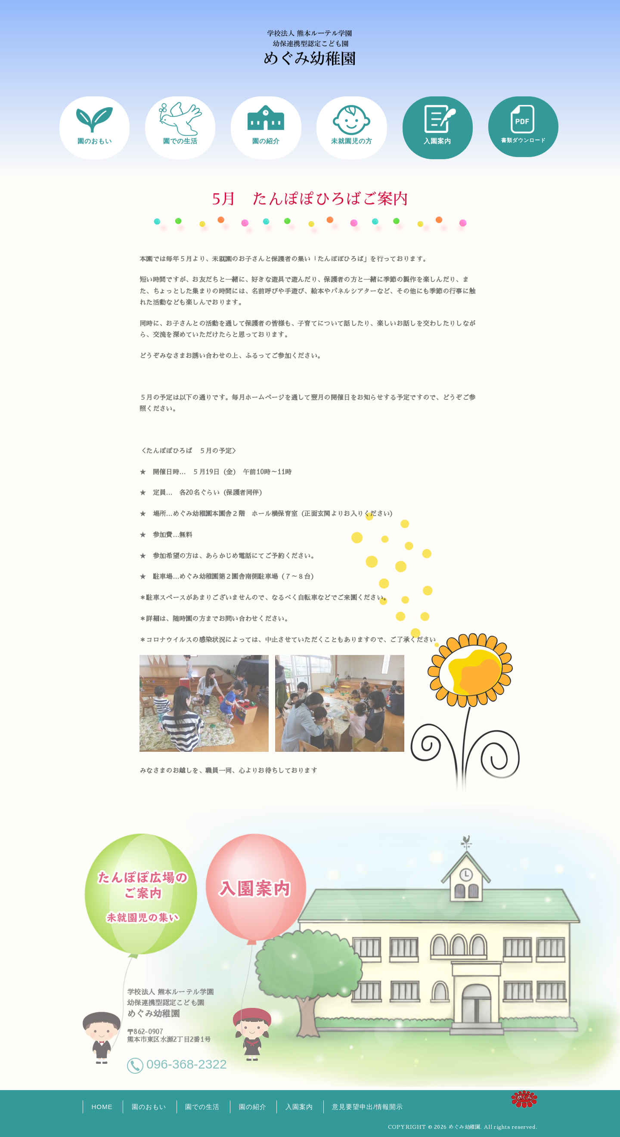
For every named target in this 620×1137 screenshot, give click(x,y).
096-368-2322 (186, 1060)
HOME (102, 1106)
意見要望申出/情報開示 (367, 1106)
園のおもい (95, 140)
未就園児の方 (351, 140)
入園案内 (437, 140)
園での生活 (180, 140)
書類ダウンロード (523, 140)
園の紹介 (266, 140)
